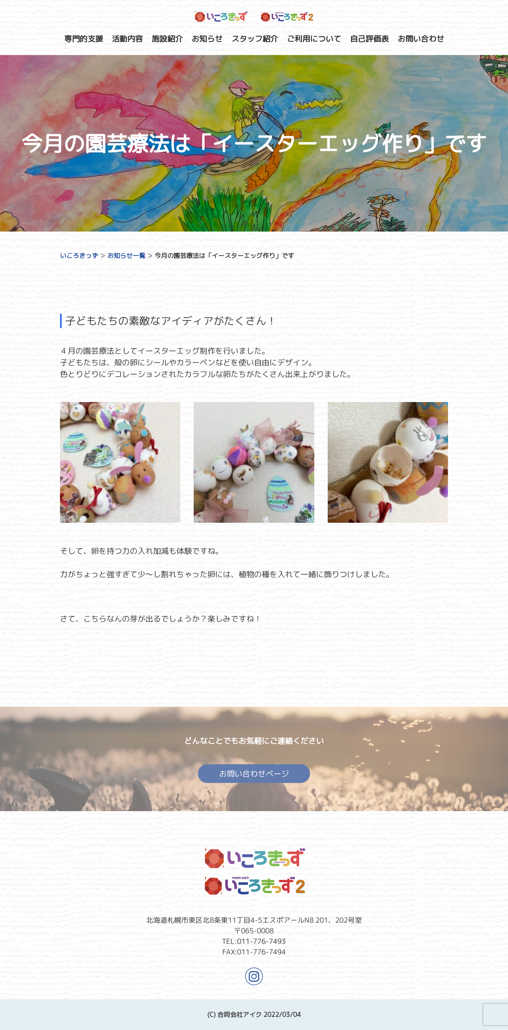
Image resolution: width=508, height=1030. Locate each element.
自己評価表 (369, 38)
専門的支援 (83, 38)
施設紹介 (167, 38)
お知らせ (207, 38)
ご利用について (314, 38)
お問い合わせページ (254, 775)
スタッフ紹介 (254, 38)
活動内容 (127, 38)
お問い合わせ (421, 38)
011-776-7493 (261, 941)
